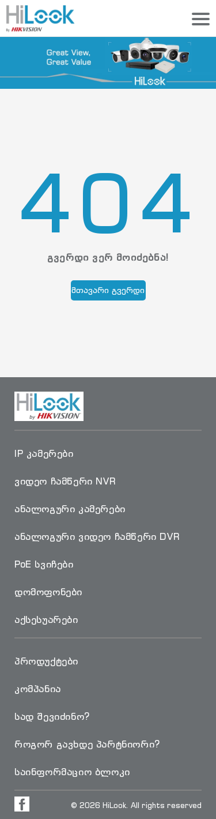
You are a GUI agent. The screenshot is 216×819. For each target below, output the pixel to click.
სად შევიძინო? (52, 716)
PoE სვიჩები (44, 564)
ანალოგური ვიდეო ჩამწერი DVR (97, 536)
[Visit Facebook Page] (21, 804)
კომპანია (37, 688)
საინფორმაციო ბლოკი (72, 771)
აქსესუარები (46, 619)
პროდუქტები (46, 661)
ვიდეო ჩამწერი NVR (65, 481)
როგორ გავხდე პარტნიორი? (87, 744)
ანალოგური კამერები (70, 508)
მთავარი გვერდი (108, 290)
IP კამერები (44, 453)
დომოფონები (48, 592)
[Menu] (200, 19)
